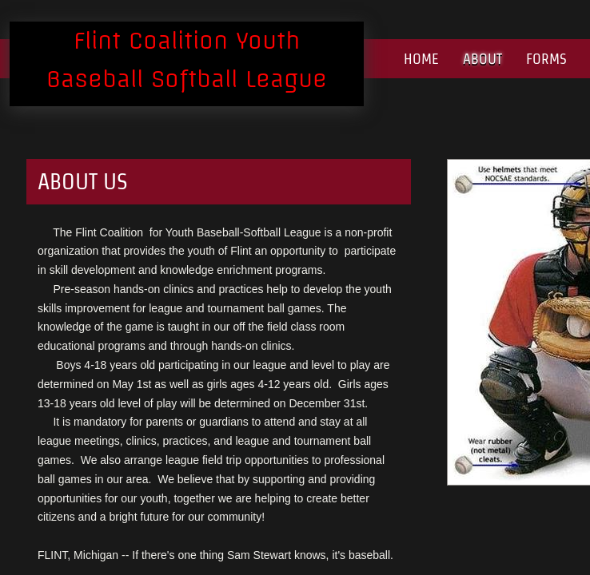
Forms (546, 58)
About (482, 58)
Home (421, 58)
